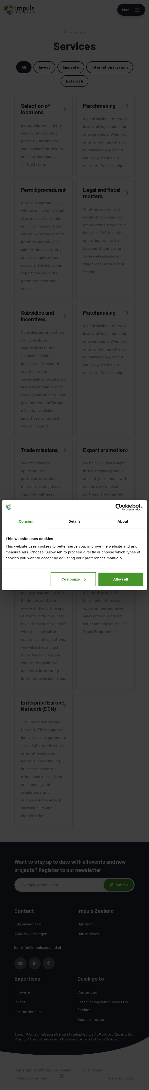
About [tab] (122, 521)
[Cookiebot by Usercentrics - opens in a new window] (122, 507)
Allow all (120, 579)
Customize (73, 579)
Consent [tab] (26, 521)
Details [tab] (74, 521)
